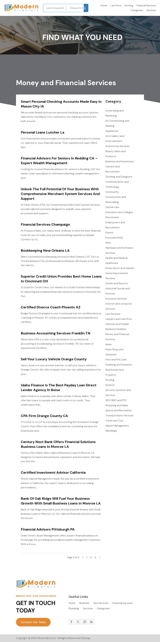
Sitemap (85, 638)
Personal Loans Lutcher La (42, 132)
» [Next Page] (99, 557)
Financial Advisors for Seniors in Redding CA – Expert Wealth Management (59, 160)
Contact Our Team (33, 622)
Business (84, 603)
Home (104, 5)
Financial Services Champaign (45, 224)
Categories (137, 10)
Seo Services (101, 603)
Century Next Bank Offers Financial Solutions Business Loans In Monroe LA (58, 444)
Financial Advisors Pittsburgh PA (48, 529)
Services (151, 10)
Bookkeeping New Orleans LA (45, 250)
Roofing (129, 5)
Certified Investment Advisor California (53, 472)
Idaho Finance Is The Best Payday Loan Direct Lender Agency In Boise (58, 387)
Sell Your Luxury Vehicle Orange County (54, 359)
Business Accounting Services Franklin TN (55, 333)
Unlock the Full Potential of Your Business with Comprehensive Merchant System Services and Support (60, 194)
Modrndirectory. (47, 638)
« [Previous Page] (82, 557)
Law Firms (116, 5)
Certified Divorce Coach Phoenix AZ (50, 307)
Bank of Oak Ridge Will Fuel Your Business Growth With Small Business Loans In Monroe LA (61, 501)
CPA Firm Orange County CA (44, 415)
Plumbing (74, 608)
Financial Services (146, 5)
